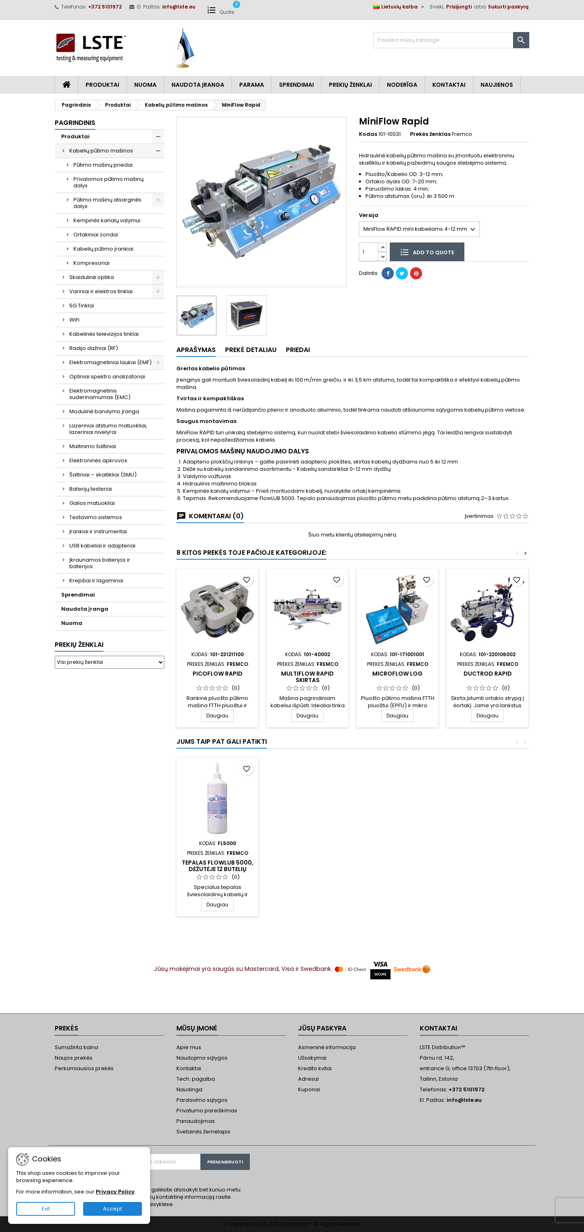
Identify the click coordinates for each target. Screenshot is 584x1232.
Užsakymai (312, 1058)
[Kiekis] (368, 252)
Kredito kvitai (315, 1068)
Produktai (102, 85)
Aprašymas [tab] (196, 349)
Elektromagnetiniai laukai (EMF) (110, 362)
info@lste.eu (178, 6)
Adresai (308, 1079)
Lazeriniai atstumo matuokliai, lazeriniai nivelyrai (108, 429)
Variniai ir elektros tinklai (101, 291)
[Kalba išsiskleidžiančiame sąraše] (399, 7)
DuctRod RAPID (488, 674)
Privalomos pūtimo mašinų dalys (108, 182)
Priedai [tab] (298, 349)
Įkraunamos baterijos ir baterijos (99, 563)
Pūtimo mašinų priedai (103, 165)
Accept (112, 1209)
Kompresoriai (91, 263)
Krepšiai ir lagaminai (96, 580)
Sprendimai (296, 85)
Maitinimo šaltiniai (92, 446)
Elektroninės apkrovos (98, 460)
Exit (46, 1209)
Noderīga (402, 85)
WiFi (74, 320)
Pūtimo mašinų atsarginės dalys (107, 203)
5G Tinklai (81, 305)
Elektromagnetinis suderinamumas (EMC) (100, 394)
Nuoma (145, 85)
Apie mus (188, 1047)
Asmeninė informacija (327, 1047)
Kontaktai (449, 85)
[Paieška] (451, 40)
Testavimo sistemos (95, 517)
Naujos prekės (73, 1058)
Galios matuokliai (92, 503)
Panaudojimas (195, 1121)
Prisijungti (459, 6)
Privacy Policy (115, 1192)
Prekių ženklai (79, 644)
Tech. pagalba (195, 1079)
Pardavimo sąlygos (202, 1100)
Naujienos (497, 85)
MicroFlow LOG (397, 674)
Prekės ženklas (430, 134)
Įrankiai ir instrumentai (98, 531)
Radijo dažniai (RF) (93, 348)
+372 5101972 (105, 6)
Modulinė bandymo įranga (104, 411)
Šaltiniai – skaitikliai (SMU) (103, 475)
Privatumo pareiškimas (206, 1110)
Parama (251, 85)
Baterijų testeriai (90, 489)
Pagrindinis (75, 122)
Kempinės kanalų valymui (106, 220)
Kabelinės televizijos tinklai (104, 334)
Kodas (368, 134)
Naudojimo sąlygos (202, 1058)
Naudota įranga (198, 85)
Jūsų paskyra (322, 1028)
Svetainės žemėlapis (203, 1131)
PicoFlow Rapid (218, 674)
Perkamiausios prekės (84, 1068)
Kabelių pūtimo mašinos (101, 151)
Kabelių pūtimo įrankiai (103, 249)
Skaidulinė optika (91, 277)
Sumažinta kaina (76, 1047)
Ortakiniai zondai (95, 234)
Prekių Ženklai (350, 85)
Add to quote (427, 251)
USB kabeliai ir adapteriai (102, 545)
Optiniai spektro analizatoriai (107, 376)
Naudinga (189, 1089)
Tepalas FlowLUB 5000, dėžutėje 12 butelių (217, 866)
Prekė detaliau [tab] (251, 349)
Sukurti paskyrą (508, 6)
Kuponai (309, 1089)
